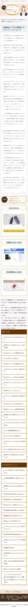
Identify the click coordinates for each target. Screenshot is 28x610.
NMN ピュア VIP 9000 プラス (12, 521)
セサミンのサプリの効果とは (12, 436)
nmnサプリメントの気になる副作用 (14, 377)
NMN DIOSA (14, 208)
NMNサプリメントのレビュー (12, 390)
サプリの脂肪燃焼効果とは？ (12, 430)
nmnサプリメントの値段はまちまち (14, 363)
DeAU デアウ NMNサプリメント (13, 505)
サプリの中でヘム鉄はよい (11, 358)
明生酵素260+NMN (14, 272)
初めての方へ (22, 19)
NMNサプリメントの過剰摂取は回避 (14, 409)
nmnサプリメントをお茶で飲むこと (14, 404)
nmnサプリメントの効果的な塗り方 (14, 353)
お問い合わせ (15, 599)
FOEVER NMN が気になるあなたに (14, 494)
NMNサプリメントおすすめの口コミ (9, 19)
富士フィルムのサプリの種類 (12, 569)
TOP (2, 596)
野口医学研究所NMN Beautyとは (13, 534)
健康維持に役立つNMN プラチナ (13, 515)
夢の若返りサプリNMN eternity (13, 499)
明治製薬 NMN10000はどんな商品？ (14, 510)
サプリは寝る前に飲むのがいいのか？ (15, 449)
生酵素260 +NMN (9, 547)
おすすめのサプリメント (12, 596)
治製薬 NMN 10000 (14, 242)
